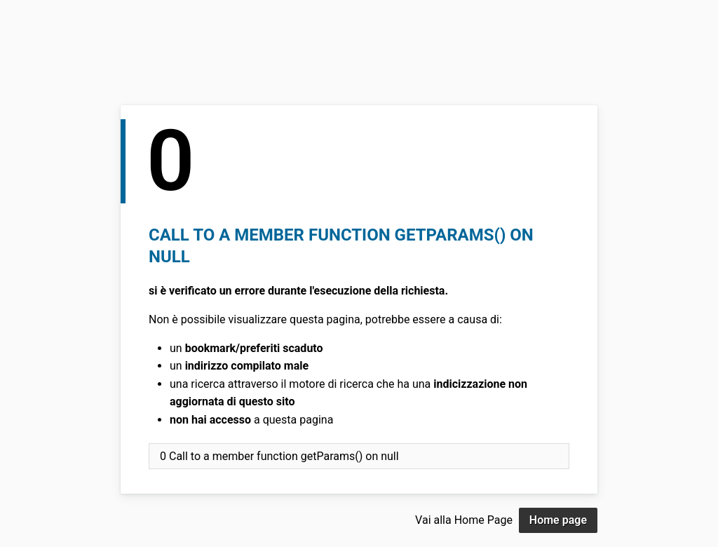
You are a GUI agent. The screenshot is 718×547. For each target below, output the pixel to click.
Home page (558, 520)
